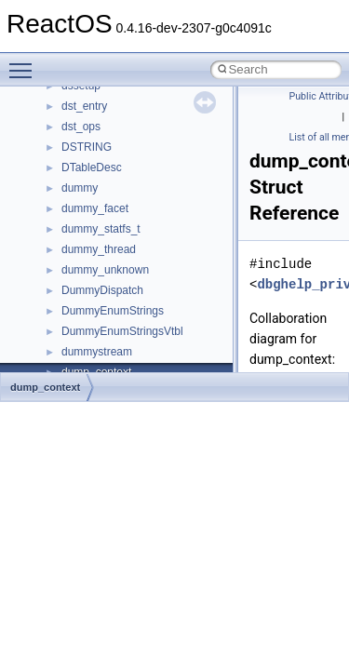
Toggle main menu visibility (25, 62)
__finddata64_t (98, 320)
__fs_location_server (113, 361)
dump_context (45, 387)
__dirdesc (85, 176)
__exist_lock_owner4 (113, 258)
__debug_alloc (97, 115)
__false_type (93, 279)
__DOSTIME (93, 217)
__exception (91, 238)
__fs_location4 (97, 340)
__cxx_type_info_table (116, 94)
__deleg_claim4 (100, 135)
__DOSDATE (94, 197)
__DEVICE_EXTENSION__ (129, 156)
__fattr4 (80, 299)
